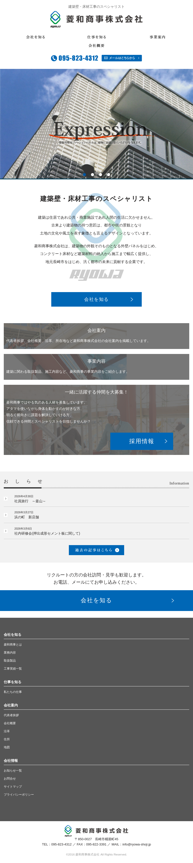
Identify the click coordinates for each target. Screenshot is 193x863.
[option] (96, 124)
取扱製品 (10, 660)
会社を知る (96, 299)
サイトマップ (13, 786)
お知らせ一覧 (13, 770)
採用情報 (141, 441)
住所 (7, 739)
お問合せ (10, 778)
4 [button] (108, 174)
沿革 (7, 731)
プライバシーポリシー (19, 794)
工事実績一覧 (13, 668)
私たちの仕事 (13, 692)
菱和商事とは (13, 644)
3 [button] (100, 174)
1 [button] (84, 174)
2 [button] (92, 174)
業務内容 (10, 652)
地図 (7, 747)
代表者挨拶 (11, 715)
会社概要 (10, 723)
